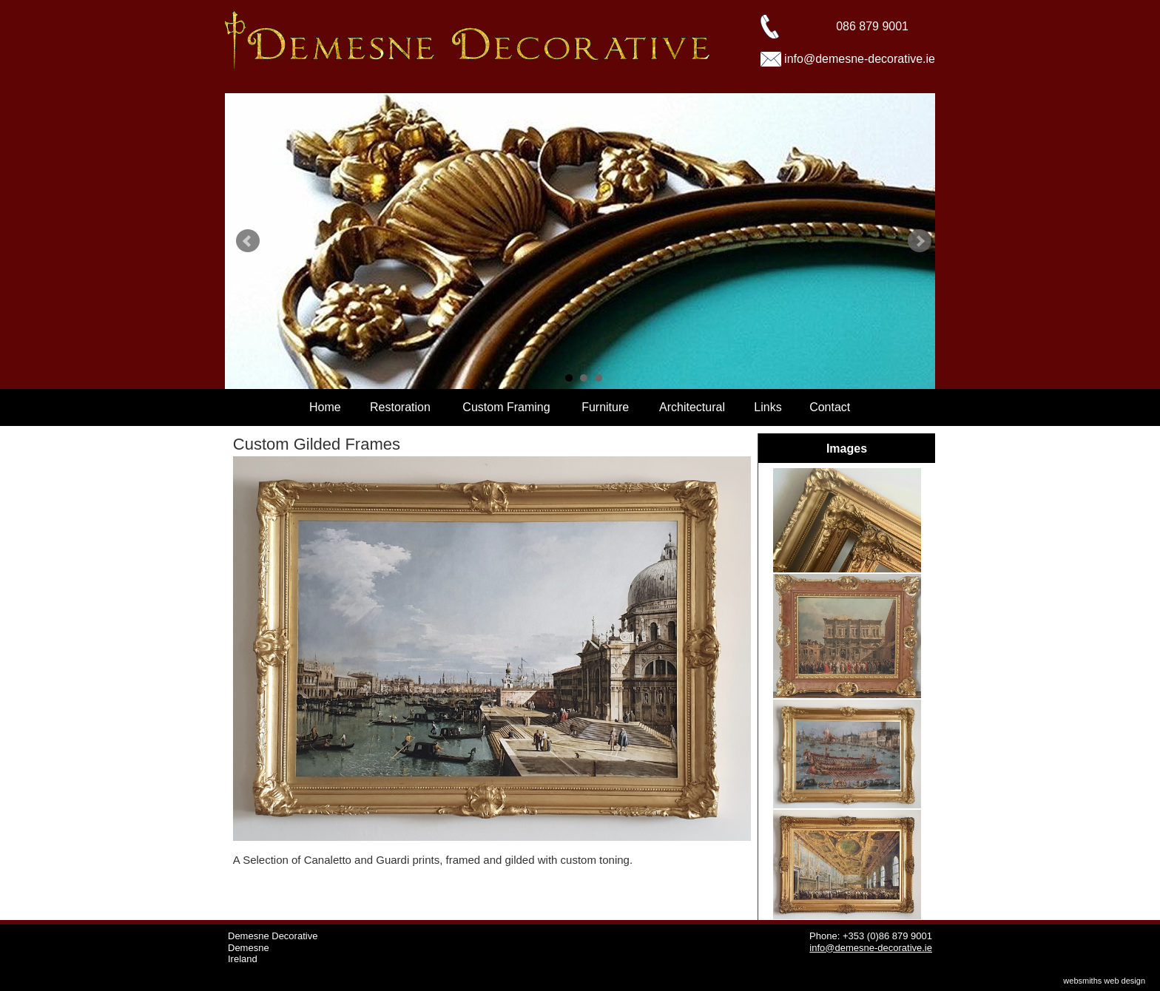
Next (919, 241)
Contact (829, 407)
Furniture (605, 407)
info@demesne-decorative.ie (859, 59)
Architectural (692, 407)
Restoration (400, 407)
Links (767, 407)
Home (325, 407)
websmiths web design (1104, 980)
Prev (248, 241)
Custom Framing (506, 407)
